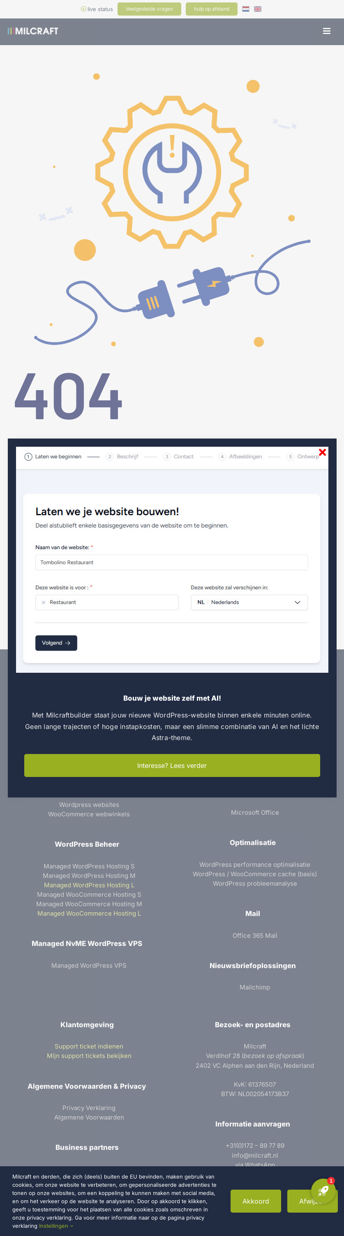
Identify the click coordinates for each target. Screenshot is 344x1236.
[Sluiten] (322, 452)
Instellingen (56, 1225)
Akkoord (255, 1201)
